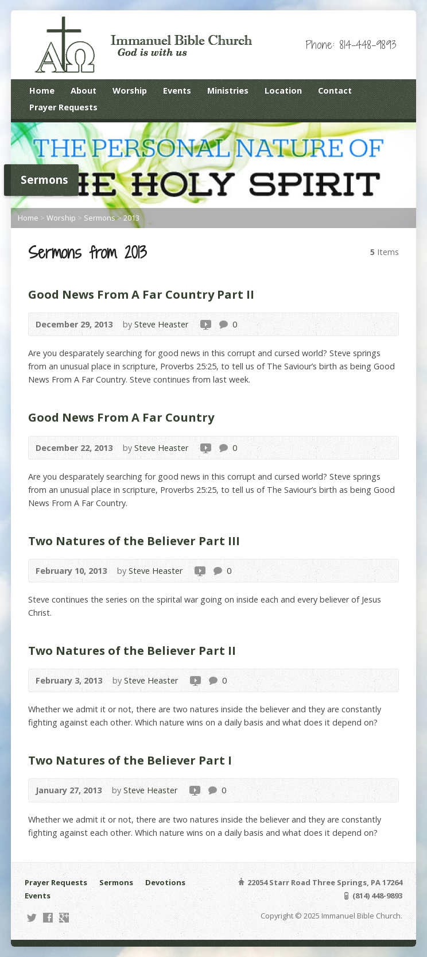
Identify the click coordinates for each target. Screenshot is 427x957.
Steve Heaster (161, 324)
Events (177, 90)
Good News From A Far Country (121, 417)
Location (283, 90)
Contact (335, 90)
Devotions (165, 882)
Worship (129, 90)
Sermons (99, 218)
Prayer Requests (63, 107)
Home (42, 90)
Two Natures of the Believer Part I (130, 760)
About (83, 90)
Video (205, 324)
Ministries (228, 90)
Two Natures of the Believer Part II (132, 650)
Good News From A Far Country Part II (141, 294)
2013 (131, 218)
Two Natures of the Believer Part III (134, 540)
